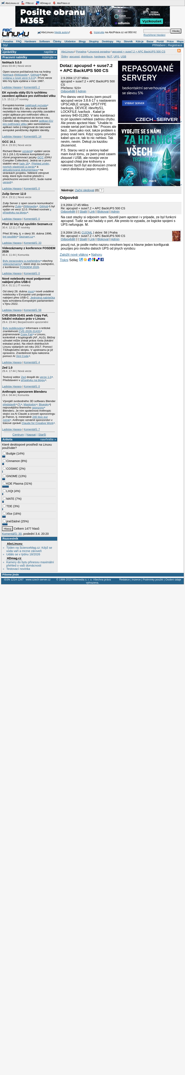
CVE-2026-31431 (30, 331)
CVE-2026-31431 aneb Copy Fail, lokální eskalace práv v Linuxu (25, 317)
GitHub (34, 74)
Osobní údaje (173, 579)
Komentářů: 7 (32, 429)
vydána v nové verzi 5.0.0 (19, 77)
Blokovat (103, 211)
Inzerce (136, 579)
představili (9, 404)
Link (92, 211)
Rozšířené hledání (155, 35)
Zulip (18, 206)
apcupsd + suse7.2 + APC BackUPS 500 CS (138, 51)
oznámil (27, 151)
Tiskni (64, 260)
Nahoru (96, 254)
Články (57, 41)
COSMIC (10, 468)
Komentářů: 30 (12, 533)
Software (44, 41)
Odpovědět (68, 91)
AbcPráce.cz (61, 3)
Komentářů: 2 (32, 87)
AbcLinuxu (14, 543)
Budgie (9, 453)
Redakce (124, 579)
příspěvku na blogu (33, 380)
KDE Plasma (13, 483)
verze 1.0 (45, 377)
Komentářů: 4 (32, 362)
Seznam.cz (26, 236)
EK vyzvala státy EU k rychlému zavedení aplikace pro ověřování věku (29, 94)
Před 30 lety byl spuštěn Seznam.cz (27, 224)
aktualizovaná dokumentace (20, 169)
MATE (8, 498)
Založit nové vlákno (74, 254)
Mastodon (30, 404)
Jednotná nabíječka (42, 297)
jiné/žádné (11, 521)
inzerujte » (49, 57)
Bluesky (44, 404)
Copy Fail (27, 334)
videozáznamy (12, 264)
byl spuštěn (10, 236)
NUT (109, 56)
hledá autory (61, 32)
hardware (99, 56)
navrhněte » (48, 439)
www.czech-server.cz (38, 579)
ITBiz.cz (27, 3)
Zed (23, 377)
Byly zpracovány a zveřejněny (21, 260)
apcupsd (74, 56)
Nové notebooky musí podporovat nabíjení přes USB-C (26, 280)
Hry (118, 41)
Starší (42, 434)
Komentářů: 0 (32, 188)
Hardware (30, 41)
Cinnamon (11, 461)
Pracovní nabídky (14, 57)
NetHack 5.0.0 (12, 62)
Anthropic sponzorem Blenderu (24, 391)
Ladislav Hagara (12, 87)
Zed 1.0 (7, 367)
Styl (5, 45)
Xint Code (22, 356)
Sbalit (83, 211)
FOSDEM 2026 (29, 267)
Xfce (7, 513)
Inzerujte (99, 32)
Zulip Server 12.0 (14, 193)
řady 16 (24, 163)
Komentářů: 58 (32, 310)
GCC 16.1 (8, 141)
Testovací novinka (18, 568)
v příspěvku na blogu (27, 211)
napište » (50, 52)
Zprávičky (9, 52)
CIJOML (87, 232)
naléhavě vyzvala (36, 105)
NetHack (8, 74)
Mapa (180, 41)
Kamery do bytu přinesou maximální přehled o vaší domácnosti (30, 564)
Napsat (31, 434)
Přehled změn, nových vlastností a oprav (26, 165)
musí (31, 291)
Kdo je (140, 41)
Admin (82, 91)
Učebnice (69, 41)
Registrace (175, 45)
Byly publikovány (13, 328)
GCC (40, 157)
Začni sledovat (84, 190)
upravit (7, 182)
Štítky (64, 56)
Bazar (150, 41)
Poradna (8, 41)
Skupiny (94, 41)
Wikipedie (21, 74)
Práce (170, 41)
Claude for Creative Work (37, 423)
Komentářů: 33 (32, 242)
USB (123, 56)
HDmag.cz (43, 3)
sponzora (38, 407)
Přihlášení (159, 45)
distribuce (87, 56)
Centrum (18, 434)
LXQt (8, 491)
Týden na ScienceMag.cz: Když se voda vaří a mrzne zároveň (29, 549)
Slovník (128, 41)
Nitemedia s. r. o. (82, 579)
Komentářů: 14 (32, 136)
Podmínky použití (153, 579)
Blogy (82, 41)
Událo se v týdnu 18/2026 (23, 554)
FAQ (18, 41)
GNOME (10, 476)
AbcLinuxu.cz (10, 3)
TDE (7, 506)
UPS (116, 56)
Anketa (7, 439)
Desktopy (107, 41)
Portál (160, 41)
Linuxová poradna (99, 51)
